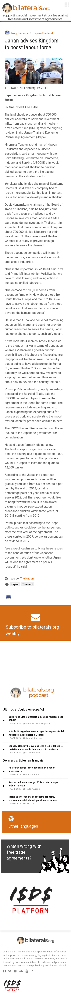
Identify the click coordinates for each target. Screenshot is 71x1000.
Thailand (27, 584)
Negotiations (19, 33)
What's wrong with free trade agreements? (24, 852)
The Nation (27, 578)
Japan (15, 584)
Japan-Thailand (43, 33)
